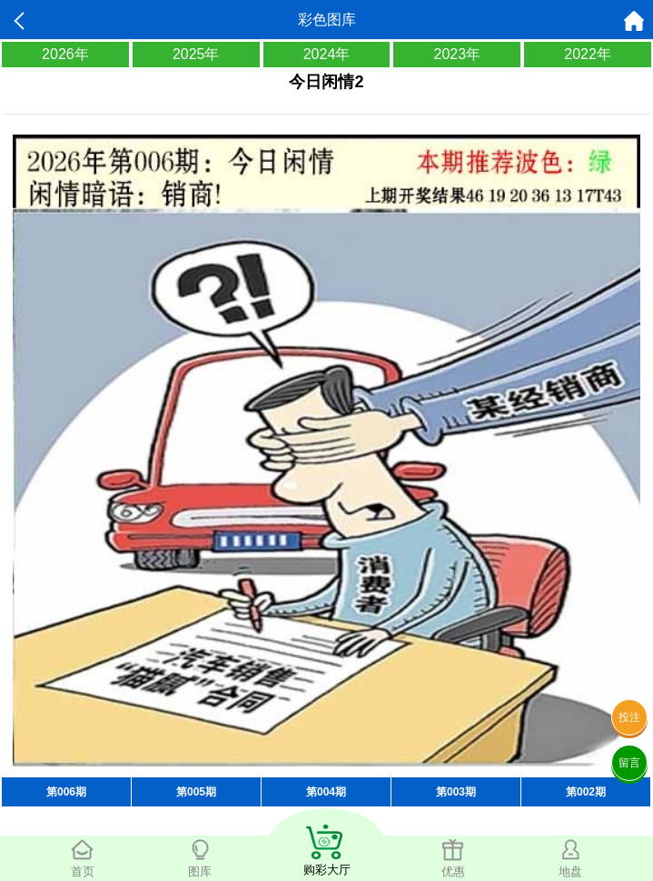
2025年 (196, 54)
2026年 (65, 54)
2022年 (587, 54)
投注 (629, 717)
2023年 (456, 54)
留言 (629, 762)
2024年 (327, 54)
